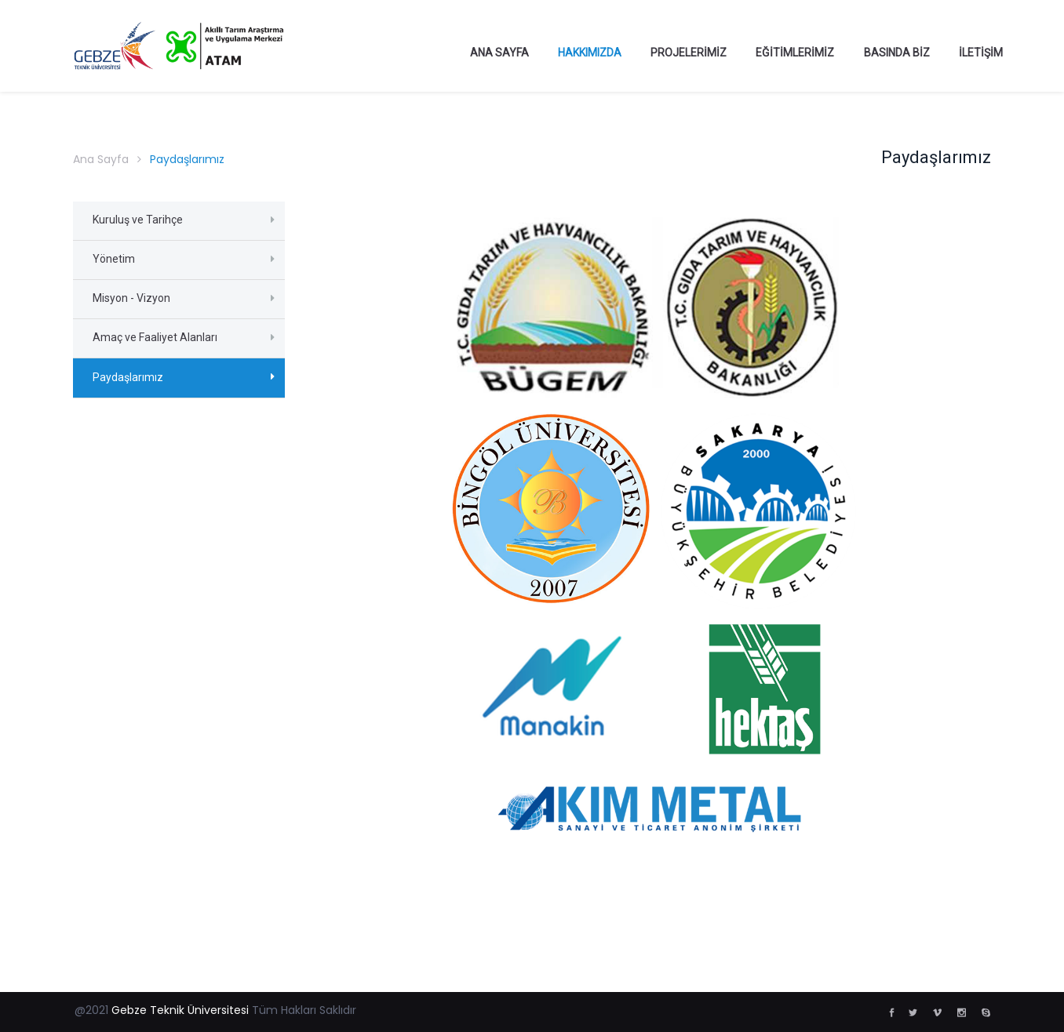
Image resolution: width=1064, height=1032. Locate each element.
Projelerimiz (688, 52)
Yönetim (114, 259)
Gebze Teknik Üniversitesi (180, 1010)
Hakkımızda (589, 52)
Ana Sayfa (499, 52)
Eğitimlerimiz (795, 52)
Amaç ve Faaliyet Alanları (155, 337)
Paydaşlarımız (128, 377)
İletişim (981, 52)
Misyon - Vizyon (131, 298)
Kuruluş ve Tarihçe (138, 219)
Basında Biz (897, 52)
